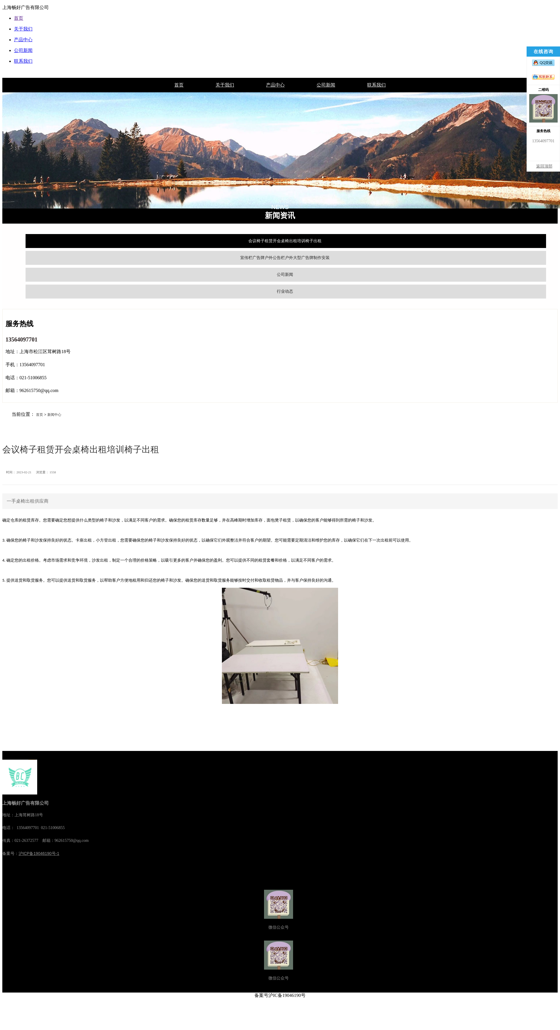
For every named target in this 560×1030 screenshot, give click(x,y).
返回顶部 (544, 166)
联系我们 (376, 84)
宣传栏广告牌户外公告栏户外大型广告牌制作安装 (285, 257)
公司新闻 (326, 84)
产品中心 (275, 84)
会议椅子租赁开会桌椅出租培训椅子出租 (285, 240)
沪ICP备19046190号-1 (39, 853)
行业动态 (285, 291)
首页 (179, 84)
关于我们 (225, 84)
